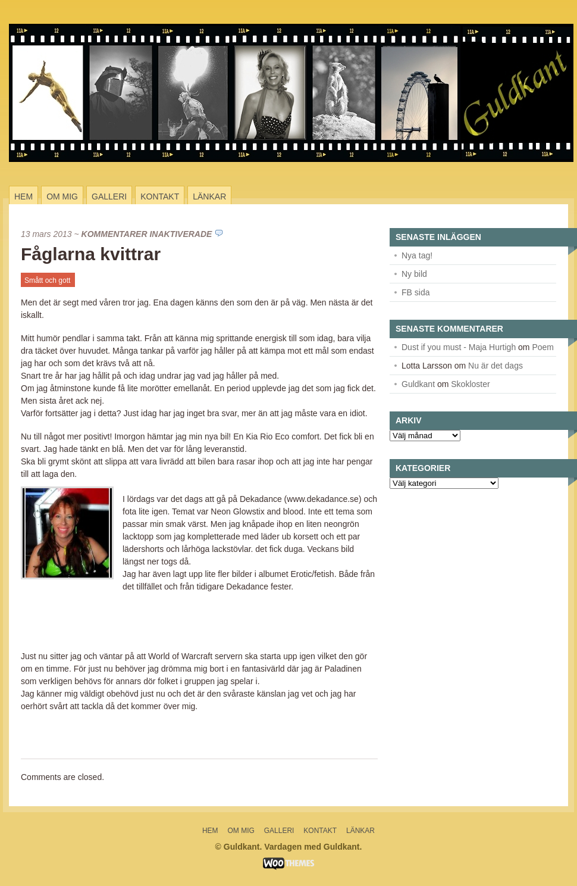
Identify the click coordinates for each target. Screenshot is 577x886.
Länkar (209, 196)
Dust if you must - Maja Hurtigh (459, 347)
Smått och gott (47, 280)
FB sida (415, 292)
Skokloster (470, 384)
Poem (543, 347)
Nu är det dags (495, 365)
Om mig (62, 196)
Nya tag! (417, 255)
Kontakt (159, 196)
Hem (23, 196)
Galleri (109, 196)
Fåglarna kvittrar (91, 254)
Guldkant (418, 384)
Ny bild (414, 274)
